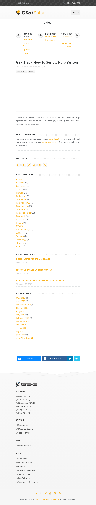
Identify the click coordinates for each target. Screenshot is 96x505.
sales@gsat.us (55, 139)
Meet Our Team (25, 462)
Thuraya (20, 243)
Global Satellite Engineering (47, 499)
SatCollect (20, 233)
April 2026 (20, 301)
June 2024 (20, 334)
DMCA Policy (24, 478)
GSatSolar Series (23, 213)
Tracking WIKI (24, 433)
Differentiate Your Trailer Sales (33, 259)
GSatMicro (21, 199)
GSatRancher (22, 206)
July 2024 (20, 331)
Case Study (21, 186)
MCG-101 (20, 226)
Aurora (19, 179)
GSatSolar (20, 209)
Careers (21, 466)
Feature (19, 193)
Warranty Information (28, 482)
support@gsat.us (49, 142)
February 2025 (22, 318)
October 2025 (22, 308)
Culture (19, 189)
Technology (21, 239)
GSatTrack (21, 71)
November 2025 (23, 304)
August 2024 (22, 328)
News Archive (24, 445)
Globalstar (21, 196)
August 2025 (22, 311)
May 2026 (20, 298)
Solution (20, 236)
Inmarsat (20, 219)
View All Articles (24, 338)
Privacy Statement (26, 470)
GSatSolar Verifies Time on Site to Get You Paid (40, 281)
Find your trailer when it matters (34, 270)
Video (31, 71)
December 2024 (23, 321)
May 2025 (20, 314)
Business (20, 182)
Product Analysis (23, 229)
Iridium (19, 223)
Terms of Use (24, 474)
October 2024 (22, 324)
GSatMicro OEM (23, 203)
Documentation (25, 429)
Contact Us (23, 425)
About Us (22, 458)
